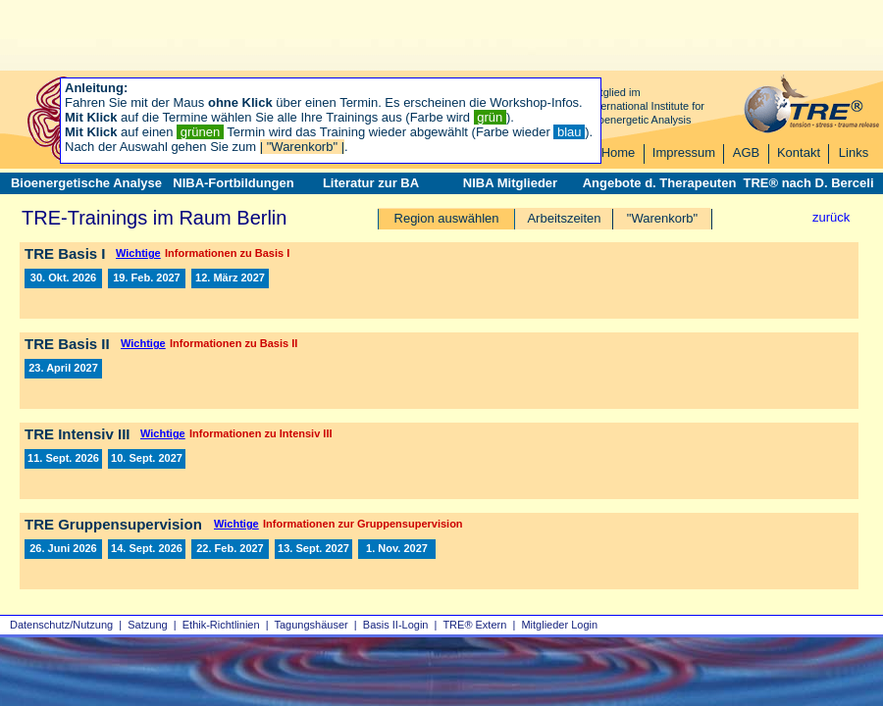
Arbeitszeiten (563, 218)
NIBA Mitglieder (510, 183)
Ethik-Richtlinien (221, 624)
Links (853, 152)
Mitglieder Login (559, 624)
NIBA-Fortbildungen (233, 183)
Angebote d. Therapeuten (660, 183)
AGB (746, 152)
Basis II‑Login (396, 624)
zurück (831, 217)
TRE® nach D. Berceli (808, 183)
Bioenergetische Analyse (86, 183)
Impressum (683, 152)
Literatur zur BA (371, 183)
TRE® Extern (474, 624)
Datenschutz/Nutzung (61, 624)
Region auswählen (446, 218)
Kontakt (798, 152)
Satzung (147, 624)
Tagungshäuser (311, 624)
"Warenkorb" (662, 218)
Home (618, 152)
